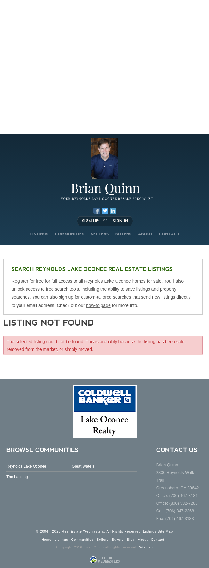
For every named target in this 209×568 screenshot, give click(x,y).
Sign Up (90, 221)
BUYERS (123, 234)
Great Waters (83, 466)
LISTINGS (39, 234)
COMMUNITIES (69, 234)
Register (20, 281)
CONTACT (169, 234)
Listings (61, 539)
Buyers (118, 539)
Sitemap (146, 547)
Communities (82, 539)
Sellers (103, 539)
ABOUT (145, 234)
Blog (131, 539)
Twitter (105, 211)
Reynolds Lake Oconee (26, 466)
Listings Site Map (158, 531)
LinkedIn (113, 211)
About (143, 539)
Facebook (96, 211)
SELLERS (100, 234)
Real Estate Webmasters (83, 531)
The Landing (17, 477)
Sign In (120, 221)
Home (47, 539)
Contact (157, 539)
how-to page (98, 305)
